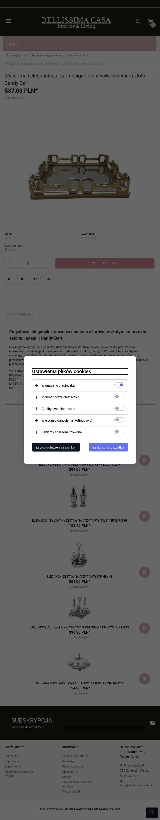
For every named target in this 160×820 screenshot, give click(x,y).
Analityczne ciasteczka (58, 409)
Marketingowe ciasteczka (60, 397)
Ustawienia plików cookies (61, 371)
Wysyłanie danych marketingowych (67, 420)
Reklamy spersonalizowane (61, 432)
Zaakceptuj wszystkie (108, 447)
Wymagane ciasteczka (58, 386)
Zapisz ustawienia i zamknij (56, 447)
